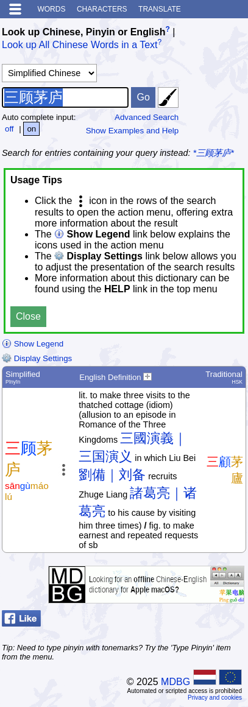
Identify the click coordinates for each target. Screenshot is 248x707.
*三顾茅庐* (213, 153)
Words (51, 9)
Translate (159, 9)
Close (28, 316)
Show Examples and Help (132, 130)
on (31, 128)
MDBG (175, 682)
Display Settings (37, 358)
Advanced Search (147, 117)
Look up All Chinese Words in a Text (80, 45)
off (9, 128)
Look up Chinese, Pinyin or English (83, 32)
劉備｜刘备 (112, 474)
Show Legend (32, 343)
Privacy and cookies (215, 697)
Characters (102, 9)
